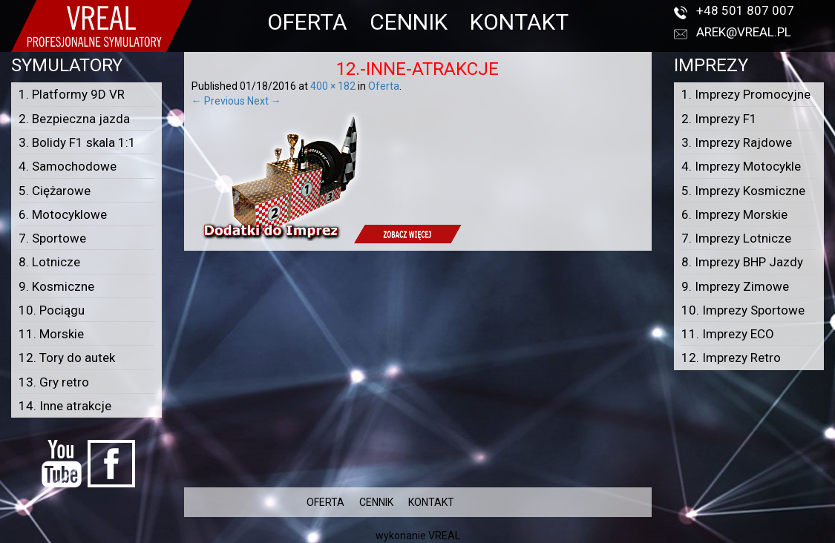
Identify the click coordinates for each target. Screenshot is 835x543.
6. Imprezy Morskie (734, 214)
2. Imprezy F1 (719, 118)
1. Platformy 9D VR (72, 94)
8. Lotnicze (49, 261)
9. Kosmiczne (56, 286)
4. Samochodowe (68, 166)
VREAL (444, 536)
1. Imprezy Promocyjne (746, 94)
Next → (264, 101)
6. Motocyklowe (63, 214)
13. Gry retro (54, 382)
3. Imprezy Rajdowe (736, 142)
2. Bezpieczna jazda (74, 118)
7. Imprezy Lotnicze (736, 238)
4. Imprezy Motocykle (741, 166)
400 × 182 (333, 86)
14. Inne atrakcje (65, 405)
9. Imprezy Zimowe (735, 286)
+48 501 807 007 (745, 10)
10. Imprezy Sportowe (743, 310)
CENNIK (409, 22)
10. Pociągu (52, 310)
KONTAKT (519, 22)
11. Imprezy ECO (727, 333)
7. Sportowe (52, 238)
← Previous (218, 101)
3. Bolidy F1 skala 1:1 (77, 142)
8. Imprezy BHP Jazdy (742, 261)
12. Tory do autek (67, 357)
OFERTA (307, 22)
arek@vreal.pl (743, 31)
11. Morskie (51, 333)
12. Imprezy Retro (731, 357)
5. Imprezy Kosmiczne (743, 190)
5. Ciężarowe (55, 190)
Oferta (383, 86)
